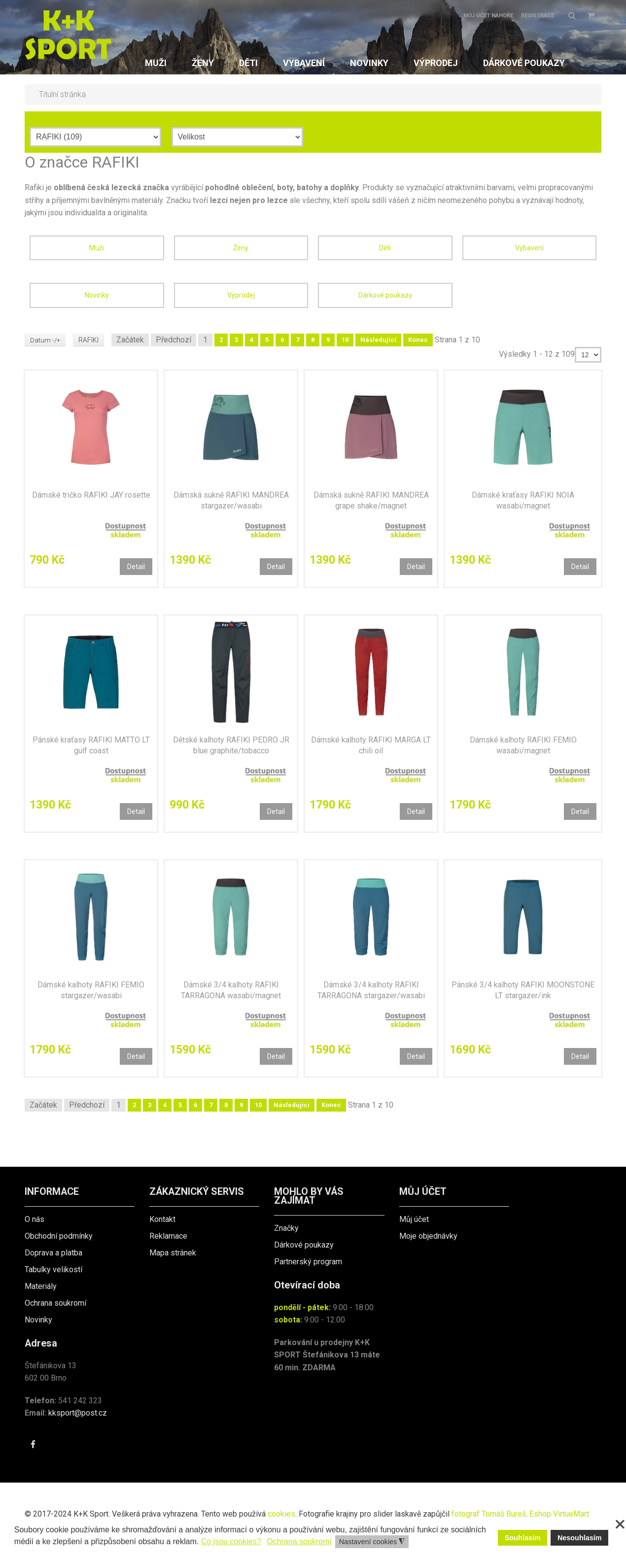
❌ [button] (620, 1524)
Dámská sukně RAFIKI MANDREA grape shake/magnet (371, 500)
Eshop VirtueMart (559, 1514)
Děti (385, 248)
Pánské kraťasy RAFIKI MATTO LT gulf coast (91, 745)
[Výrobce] (95, 137)
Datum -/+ (45, 340)
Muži (96, 248)
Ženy (240, 248)
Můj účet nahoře (488, 15)
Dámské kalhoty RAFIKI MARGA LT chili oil (371, 745)
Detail (136, 567)
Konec (419, 339)
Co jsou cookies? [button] (231, 1541)
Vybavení (529, 248)
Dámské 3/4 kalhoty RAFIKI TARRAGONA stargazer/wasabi (371, 990)
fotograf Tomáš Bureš (489, 1514)
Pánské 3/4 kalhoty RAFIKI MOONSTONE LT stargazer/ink (523, 990)
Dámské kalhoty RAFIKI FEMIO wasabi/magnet (523, 745)
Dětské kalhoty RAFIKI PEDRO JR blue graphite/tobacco (231, 745)
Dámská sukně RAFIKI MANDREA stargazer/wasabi (231, 500)
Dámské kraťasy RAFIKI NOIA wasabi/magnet (523, 500)
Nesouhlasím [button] (579, 1538)
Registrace (537, 15)
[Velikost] (237, 137)
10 (346, 339)
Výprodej (241, 295)
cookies (281, 1514)
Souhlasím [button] (523, 1538)
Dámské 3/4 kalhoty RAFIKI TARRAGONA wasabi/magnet (231, 990)
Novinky (97, 295)
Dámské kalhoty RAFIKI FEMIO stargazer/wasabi (90, 990)
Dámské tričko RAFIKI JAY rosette (91, 495)
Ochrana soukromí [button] (299, 1541)
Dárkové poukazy (385, 295)
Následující (379, 339)
